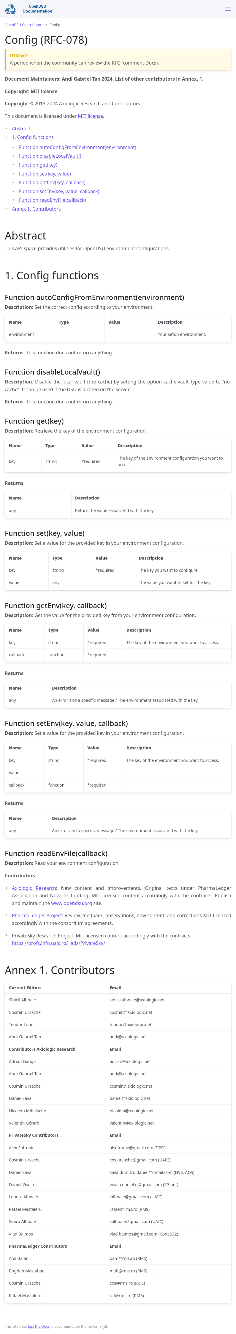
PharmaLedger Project (37, 915)
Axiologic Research (34, 888)
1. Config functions (33, 137)
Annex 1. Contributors (36, 209)
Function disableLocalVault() (50, 156)
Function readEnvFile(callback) (52, 200)
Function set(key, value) (45, 173)
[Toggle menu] (227, 9)
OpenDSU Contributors (24, 24)
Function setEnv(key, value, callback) (59, 191)
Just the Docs (39, 1326)
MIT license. (91, 116)
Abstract (21, 128)
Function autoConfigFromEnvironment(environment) (77, 147)
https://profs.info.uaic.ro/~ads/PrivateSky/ (58, 943)
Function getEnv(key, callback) (52, 182)
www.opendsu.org (71, 903)
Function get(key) (38, 165)
